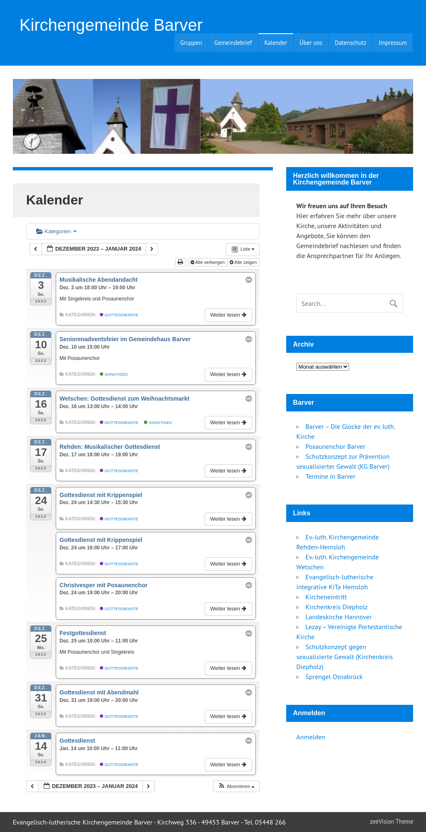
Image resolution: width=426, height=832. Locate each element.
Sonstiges (114, 374)
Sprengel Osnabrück (333, 676)
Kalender (275, 43)
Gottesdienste (119, 315)
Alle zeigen (244, 262)
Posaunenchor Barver (335, 446)
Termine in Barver (330, 476)
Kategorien (56, 231)
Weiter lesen (229, 315)
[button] (236, 786)
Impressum (392, 43)
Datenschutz (351, 43)
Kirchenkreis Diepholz (336, 607)
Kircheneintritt (326, 597)
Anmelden (310, 737)
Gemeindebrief (233, 43)
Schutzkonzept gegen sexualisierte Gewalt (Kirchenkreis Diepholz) (344, 656)
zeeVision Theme (392, 821)
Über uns (311, 43)
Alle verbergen (208, 262)
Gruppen (191, 43)
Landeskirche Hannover (338, 617)
